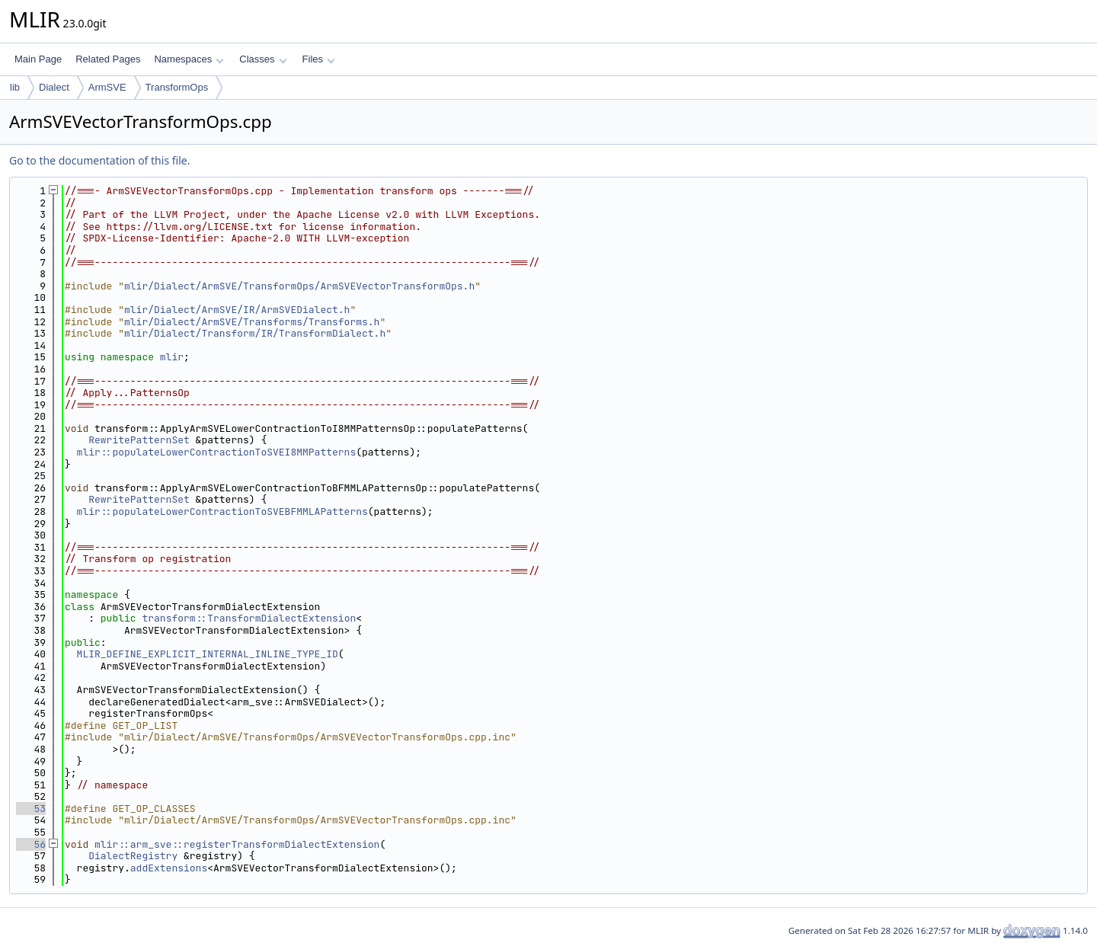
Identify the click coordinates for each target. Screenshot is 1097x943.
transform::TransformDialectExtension (249, 618)
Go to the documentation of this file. (99, 160)
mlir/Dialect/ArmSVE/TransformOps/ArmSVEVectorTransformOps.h (299, 286)
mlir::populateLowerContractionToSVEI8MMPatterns (217, 452)
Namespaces (188, 59)
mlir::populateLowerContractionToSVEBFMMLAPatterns (222, 511)
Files (318, 59)
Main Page (38, 59)
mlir (172, 356)
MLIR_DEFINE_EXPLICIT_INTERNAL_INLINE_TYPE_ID (207, 653)
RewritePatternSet (139, 439)
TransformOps (177, 87)
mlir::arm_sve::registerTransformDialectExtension (236, 844)
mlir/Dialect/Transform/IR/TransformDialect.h (254, 333)
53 (31, 808)
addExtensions (168, 867)
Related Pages (107, 59)
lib (15, 87)
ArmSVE (107, 87)
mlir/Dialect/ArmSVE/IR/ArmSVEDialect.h (237, 309)
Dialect (54, 87)
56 (31, 844)
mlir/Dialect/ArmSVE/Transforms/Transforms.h (251, 321)
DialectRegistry (133, 855)
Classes (262, 59)
